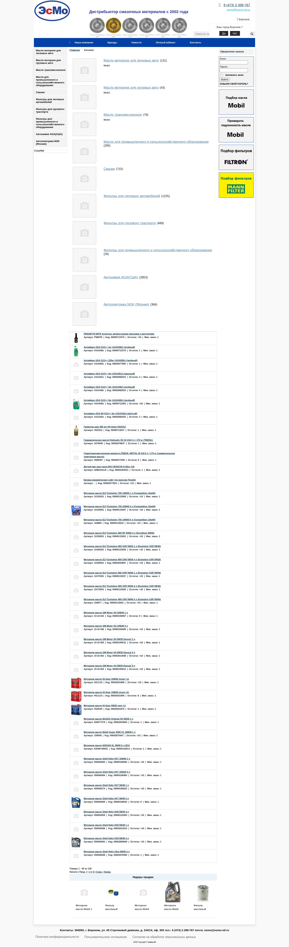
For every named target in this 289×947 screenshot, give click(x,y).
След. (99, 872)
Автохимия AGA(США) (49, 134)
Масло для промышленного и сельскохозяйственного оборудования (50, 81)
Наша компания (84, 42)
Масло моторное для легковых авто (48, 52)
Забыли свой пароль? (234, 84)
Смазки (40, 92)
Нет (235, 33)
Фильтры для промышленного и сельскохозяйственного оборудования (50, 123)
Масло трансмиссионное (51, 70)
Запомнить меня (234, 75)
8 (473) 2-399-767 (237, 5)
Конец (107, 872)
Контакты (195, 42)
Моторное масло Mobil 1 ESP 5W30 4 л (84, 909)
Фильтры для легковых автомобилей (50, 100)
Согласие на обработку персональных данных (164, 937)
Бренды (112, 42)
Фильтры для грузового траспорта (50, 110)
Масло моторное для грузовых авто (48, 61)
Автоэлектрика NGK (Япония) (48, 142)
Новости (136, 42)
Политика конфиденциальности (57, 936)
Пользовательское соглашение (105, 937)
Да (223, 33)
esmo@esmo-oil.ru (238, 9)
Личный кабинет (165, 42)
